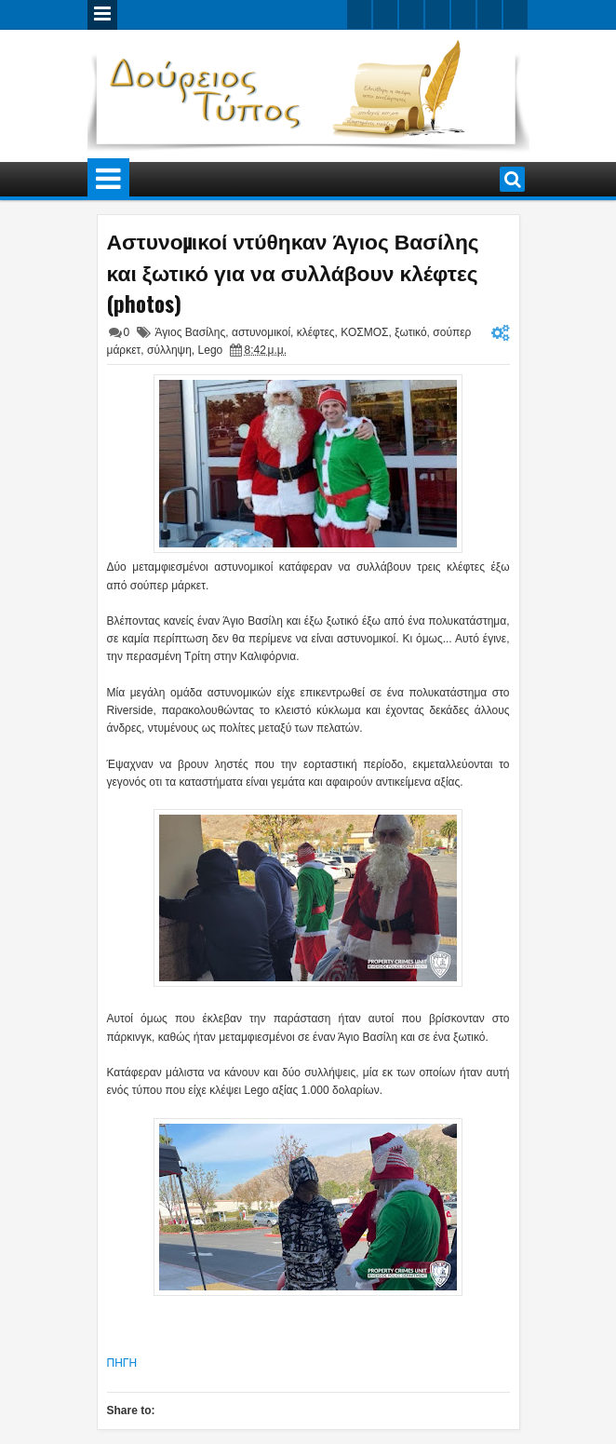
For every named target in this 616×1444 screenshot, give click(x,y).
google (411, 14)
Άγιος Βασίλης (190, 332)
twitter (359, 14)
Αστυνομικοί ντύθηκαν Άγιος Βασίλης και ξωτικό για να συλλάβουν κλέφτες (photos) (293, 271)
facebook (385, 14)
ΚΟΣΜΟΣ (364, 332)
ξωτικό (411, 332)
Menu (102, 15)
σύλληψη (169, 350)
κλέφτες (316, 332)
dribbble (489, 14)
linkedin (463, 14)
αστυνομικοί (261, 332)
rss (437, 14)
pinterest (515, 14)
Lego (210, 350)
